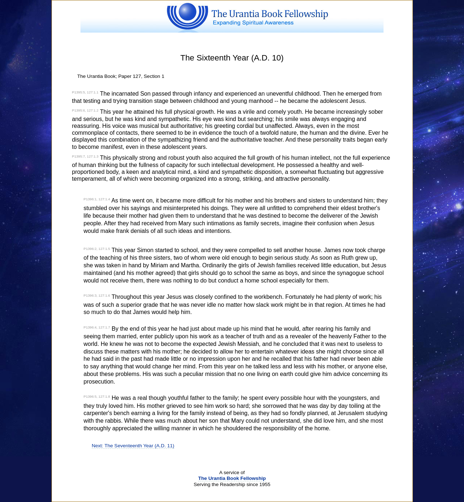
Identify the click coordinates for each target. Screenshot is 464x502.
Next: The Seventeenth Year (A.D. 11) (133, 445)
